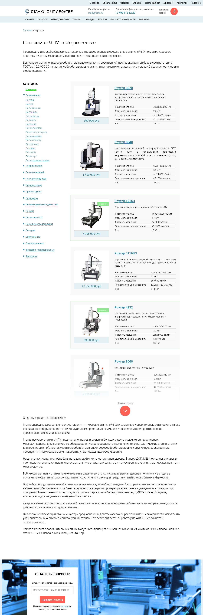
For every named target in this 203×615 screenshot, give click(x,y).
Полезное (196, 2)
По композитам (34, 127)
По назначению (34, 184)
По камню (31, 123)
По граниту (31, 111)
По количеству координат (39, 223)
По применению (34, 165)
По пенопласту (33, 139)
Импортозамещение (122, 19)
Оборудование (60, 19)
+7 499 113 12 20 (125, 12)
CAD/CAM (43, 19)
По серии (30, 230)
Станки (29, 19)
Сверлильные (33, 236)
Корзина (144, 19)
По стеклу (31, 152)
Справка (137, 2)
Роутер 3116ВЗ (126, 253)
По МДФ (30, 99)
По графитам (32, 116)
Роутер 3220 (124, 88)
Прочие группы (34, 191)
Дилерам (168, 2)
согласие (65, 606)
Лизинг (77, 19)
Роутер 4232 (124, 307)
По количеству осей (36, 178)
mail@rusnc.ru (95, 12)
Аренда (89, 19)
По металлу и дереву (36, 132)
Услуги (102, 19)
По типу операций (35, 172)
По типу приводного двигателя (42, 204)
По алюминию (33, 107)
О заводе (94, 2)
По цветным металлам (37, 160)
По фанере (31, 156)
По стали (30, 148)
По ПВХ (29, 103)
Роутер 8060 (124, 361)
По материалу (33, 95)
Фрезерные (31, 256)
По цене (30, 210)
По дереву (31, 119)
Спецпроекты (110, 2)
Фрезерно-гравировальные (40, 249)
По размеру (32, 198)
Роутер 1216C (125, 201)
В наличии (31, 89)
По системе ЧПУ (34, 217)
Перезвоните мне (52, 599)
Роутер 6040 (124, 142)
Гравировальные (35, 243)
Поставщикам (152, 2)
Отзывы (124, 2)
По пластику (32, 144)
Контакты (182, 2)
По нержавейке (34, 135)
